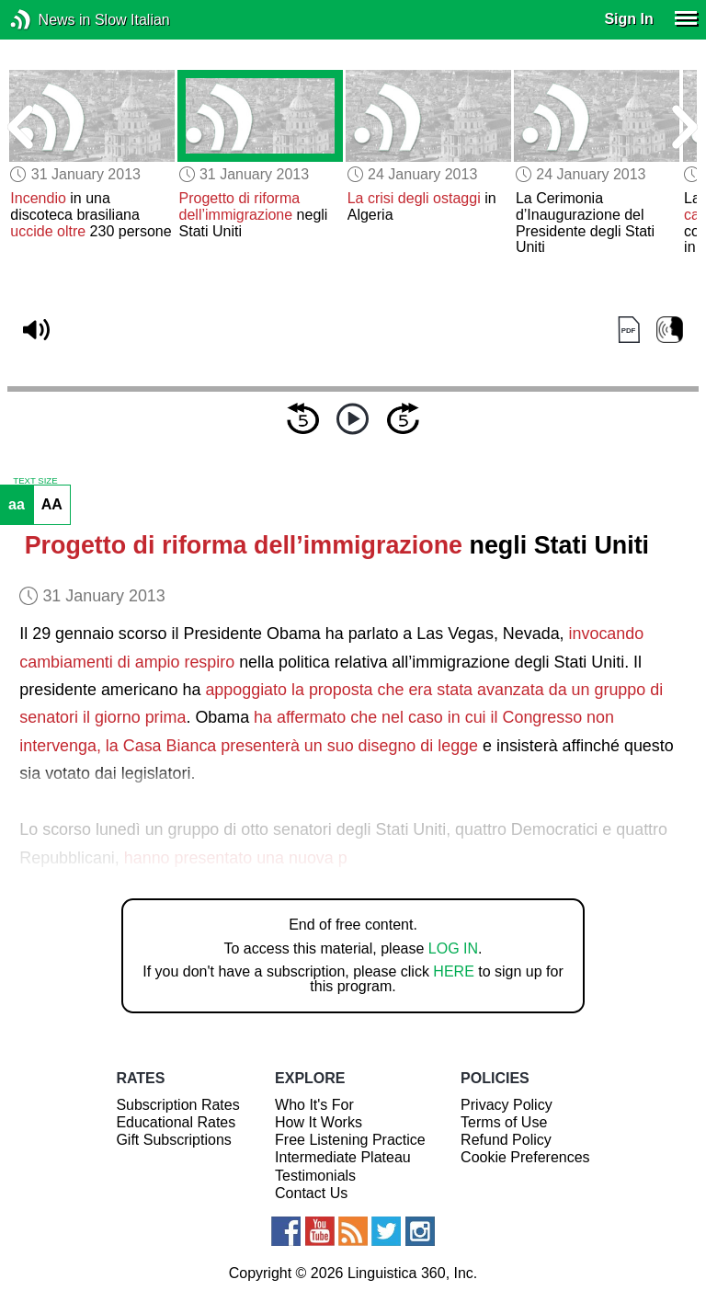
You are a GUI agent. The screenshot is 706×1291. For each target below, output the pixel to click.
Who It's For (314, 1105)
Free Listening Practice (350, 1140)
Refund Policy (506, 1140)
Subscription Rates (177, 1105)
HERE (453, 971)
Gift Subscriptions (173, 1140)
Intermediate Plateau (343, 1157)
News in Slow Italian (48, 20)
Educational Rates (175, 1122)
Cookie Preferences (525, 1157)
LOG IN (453, 948)
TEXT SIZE (35, 481)
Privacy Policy (506, 1105)
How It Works (318, 1122)
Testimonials (315, 1175)
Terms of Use (504, 1122)
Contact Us (311, 1193)
